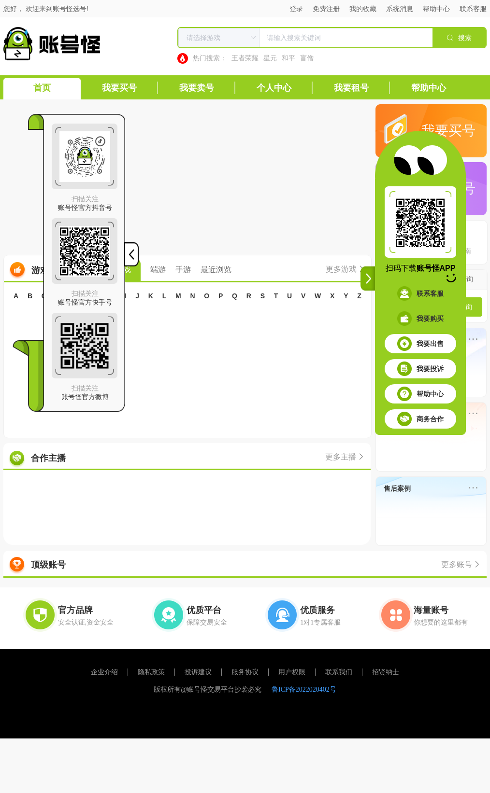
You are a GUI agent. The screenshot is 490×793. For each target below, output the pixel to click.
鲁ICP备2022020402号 (304, 689)
